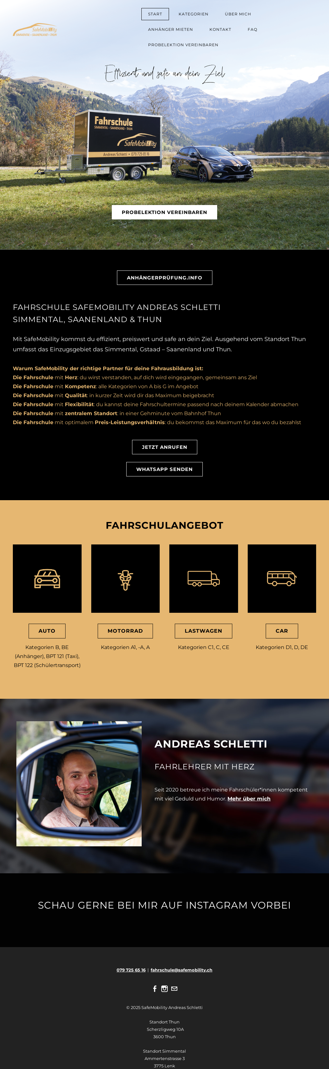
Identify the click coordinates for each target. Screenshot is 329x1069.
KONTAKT (220, 29)
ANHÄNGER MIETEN (170, 29)
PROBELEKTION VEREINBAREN (183, 44)
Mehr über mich (249, 799)
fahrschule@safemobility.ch (181, 969)
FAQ (252, 29)
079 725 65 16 (131, 969)
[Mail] (174, 989)
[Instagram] (164, 989)
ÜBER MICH (238, 14)
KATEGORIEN (194, 14)
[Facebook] (155, 989)
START (155, 14)
